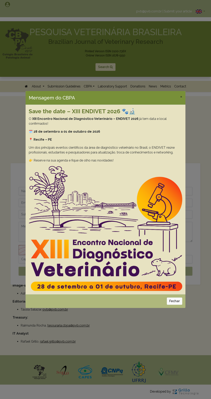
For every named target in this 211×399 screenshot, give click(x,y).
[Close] (181, 96)
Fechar (174, 301)
